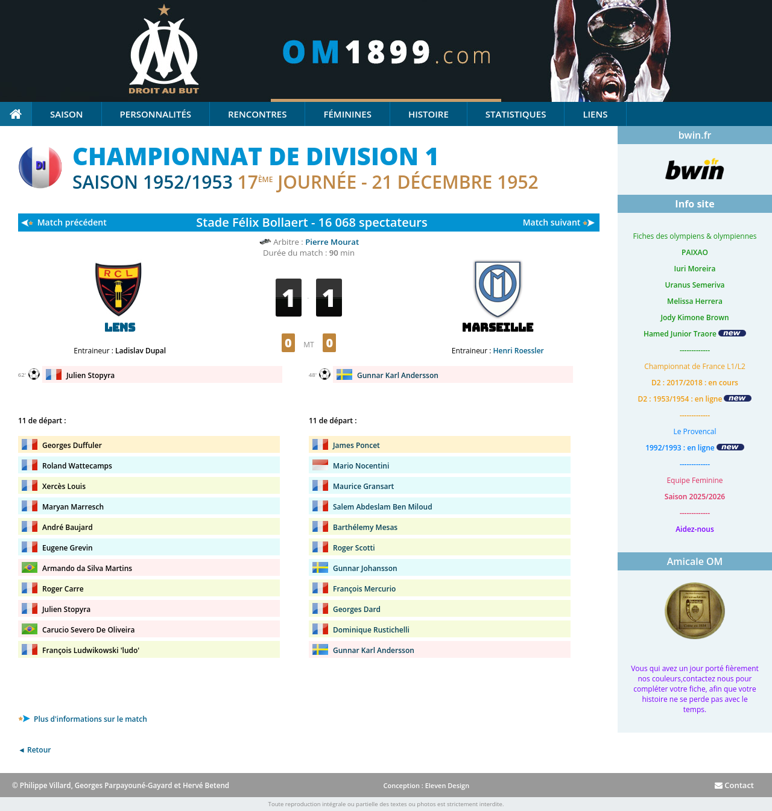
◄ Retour (34, 750)
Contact (734, 785)
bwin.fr (695, 135)
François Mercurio (364, 589)
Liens (595, 114)
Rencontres (257, 114)
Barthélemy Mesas (365, 527)
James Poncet (356, 445)
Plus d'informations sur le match (82, 719)
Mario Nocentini (361, 466)
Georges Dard (357, 609)
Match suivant (552, 222)
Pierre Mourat (332, 241)
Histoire (428, 114)
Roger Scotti (354, 548)
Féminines (347, 114)
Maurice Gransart (363, 486)
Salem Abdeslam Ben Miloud (382, 507)
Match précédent (72, 222)
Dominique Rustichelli (371, 630)
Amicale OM (695, 561)
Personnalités (155, 114)
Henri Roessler (518, 351)
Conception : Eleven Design (426, 785)
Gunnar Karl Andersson (397, 375)
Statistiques (516, 114)
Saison (66, 114)
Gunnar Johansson (365, 568)
